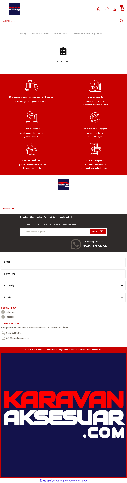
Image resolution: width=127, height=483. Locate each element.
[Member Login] (99, 9)
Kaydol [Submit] (98, 231)
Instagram (8, 312)
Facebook (7, 317)
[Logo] (14, 9)
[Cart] (123, 9)
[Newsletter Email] (63, 232)
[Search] (7, 21)
